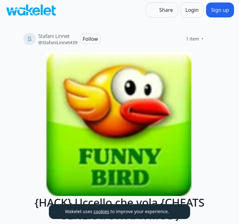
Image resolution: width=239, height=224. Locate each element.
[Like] (211, 39)
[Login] (192, 9)
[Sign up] (220, 9)
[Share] (162, 9)
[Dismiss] (178, 212)
